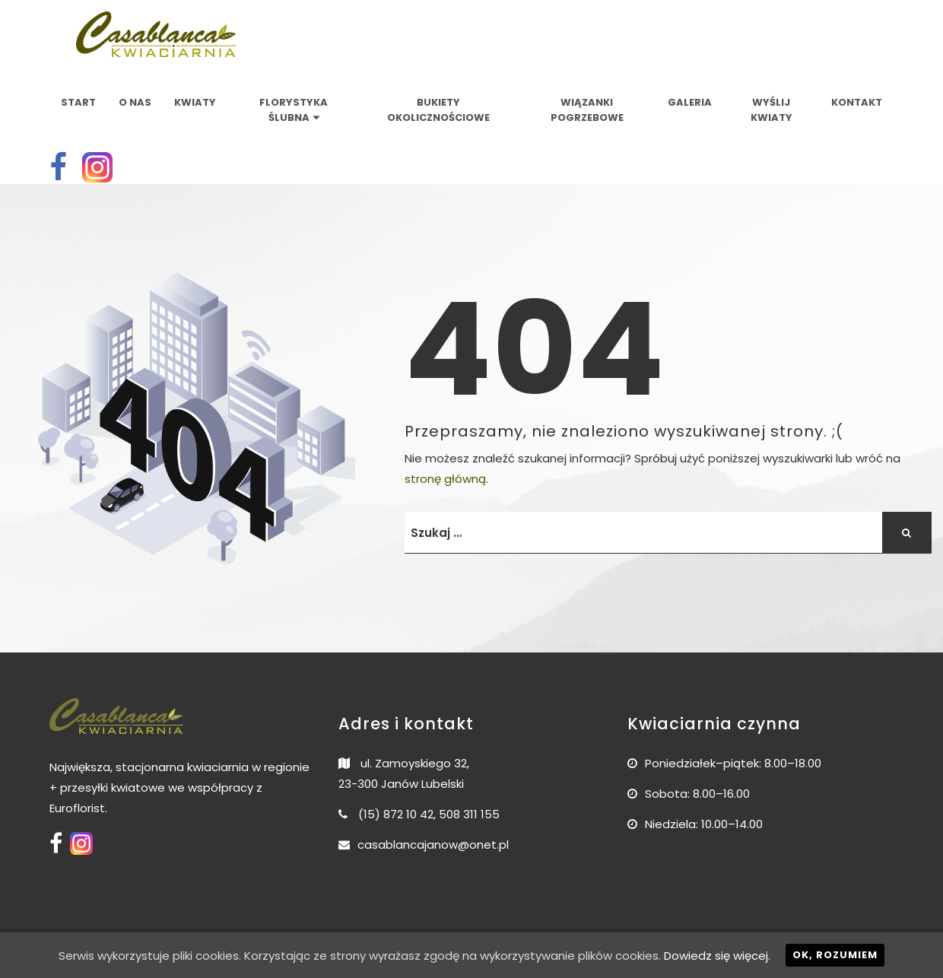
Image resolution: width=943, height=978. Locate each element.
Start (78, 102)
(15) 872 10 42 (395, 814)
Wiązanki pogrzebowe (587, 110)
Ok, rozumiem (835, 955)
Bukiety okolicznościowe (438, 110)
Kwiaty (195, 102)
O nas (135, 102)
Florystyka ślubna (293, 110)
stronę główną (445, 479)
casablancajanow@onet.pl (433, 845)
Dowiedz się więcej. (717, 956)
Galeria (690, 102)
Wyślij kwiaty (771, 110)
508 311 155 (469, 814)
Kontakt (856, 102)
